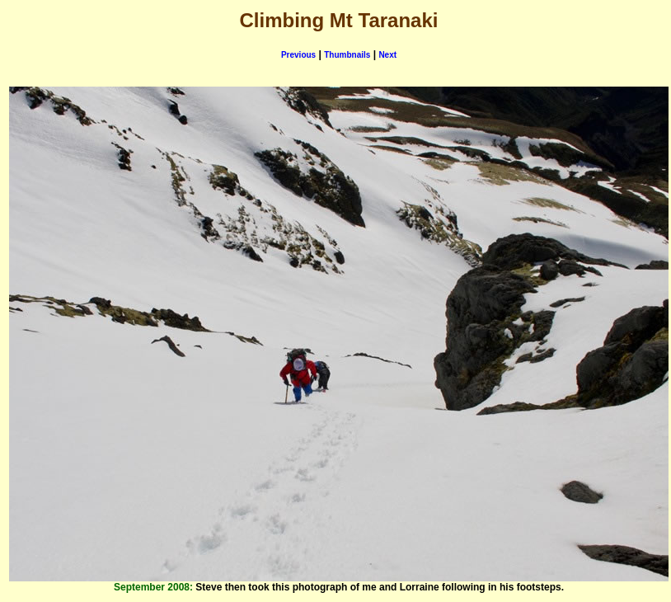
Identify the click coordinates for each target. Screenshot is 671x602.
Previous (298, 54)
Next (387, 54)
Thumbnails (347, 54)
